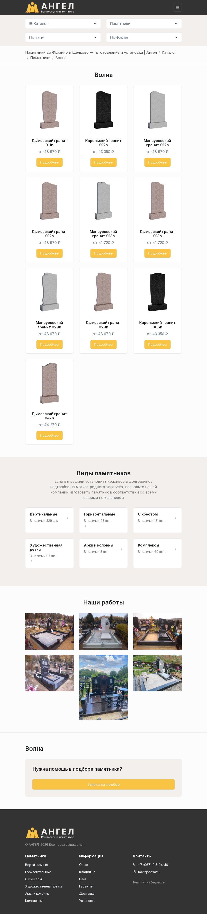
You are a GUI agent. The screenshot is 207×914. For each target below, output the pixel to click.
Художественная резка (43, 886)
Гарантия (86, 886)
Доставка (86, 893)
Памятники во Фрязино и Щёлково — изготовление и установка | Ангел (91, 52)
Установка (87, 901)
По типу (36, 37)
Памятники (120, 23)
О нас (83, 865)
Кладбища (87, 872)
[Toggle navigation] (177, 7)
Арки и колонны (37, 893)
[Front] (103, 833)
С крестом (33, 879)
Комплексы (34, 901)
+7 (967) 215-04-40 (150, 865)
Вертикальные (36, 865)
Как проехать (146, 872)
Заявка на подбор (104, 784)
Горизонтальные (38, 872)
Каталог (38, 23)
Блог (82, 879)
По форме (119, 37)
